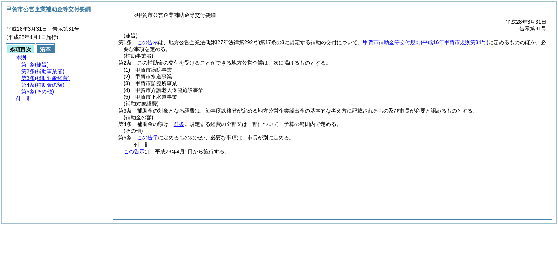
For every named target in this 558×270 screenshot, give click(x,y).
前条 (179, 124)
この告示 (147, 42)
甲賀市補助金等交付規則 (425, 42)
